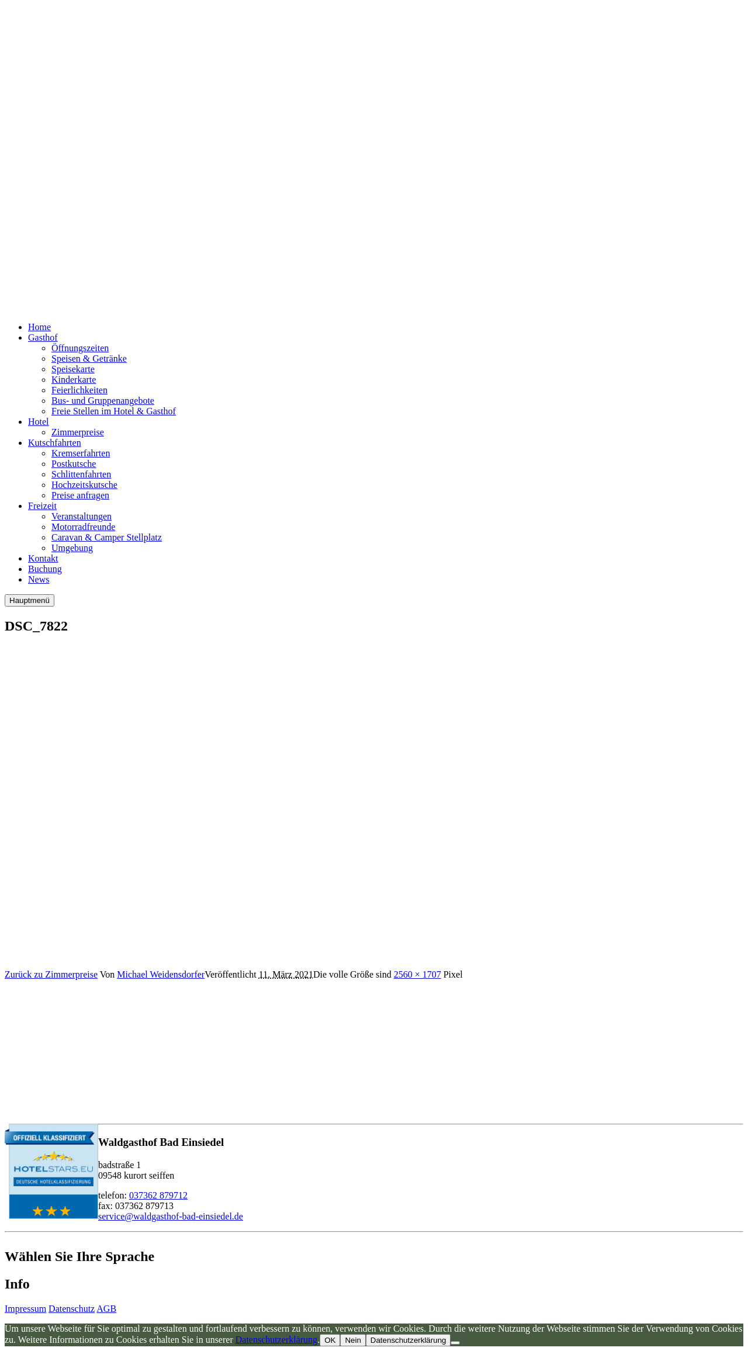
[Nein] (455, 1343)
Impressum (25, 1309)
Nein (353, 1340)
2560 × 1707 (417, 974)
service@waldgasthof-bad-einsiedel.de (170, 1216)
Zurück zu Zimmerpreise (51, 974)
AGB (106, 1309)
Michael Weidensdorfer (161, 974)
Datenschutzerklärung (276, 1340)
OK (329, 1340)
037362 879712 (158, 1195)
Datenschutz (72, 1309)
